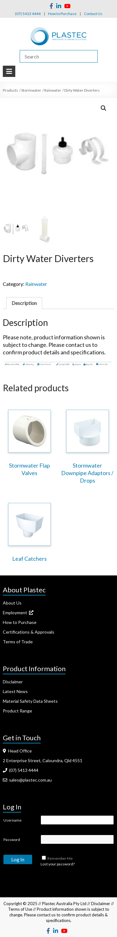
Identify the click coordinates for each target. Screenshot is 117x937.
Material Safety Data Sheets (30, 701)
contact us (46, 914)
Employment (18, 612)
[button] (103, 108)
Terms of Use (20, 909)
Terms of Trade (18, 641)
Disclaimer (13, 681)
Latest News (15, 691)
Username (12, 820)
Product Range (17, 710)
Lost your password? (58, 864)
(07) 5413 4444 (28, 13)
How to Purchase (62, 13)
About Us (12, 602)
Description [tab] (24, 303)
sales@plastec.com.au (27, 780)
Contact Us (93, 13)
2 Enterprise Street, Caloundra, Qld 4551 (42, 760)
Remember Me (60, 858)
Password (11, 839)
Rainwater (36, 284)
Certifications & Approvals (28, 632)
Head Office (17, 750)
